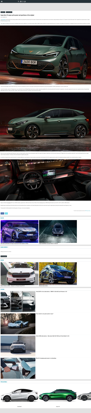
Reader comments (5, 247)
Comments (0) (3, 12)
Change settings (87, 210)
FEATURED (2, 289)
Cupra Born (3, 19)
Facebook (2, 213)
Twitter (6, 213)
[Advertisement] (45, 7)
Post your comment (9, 12)
